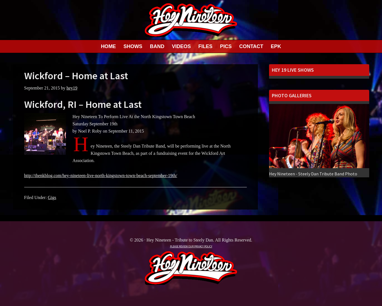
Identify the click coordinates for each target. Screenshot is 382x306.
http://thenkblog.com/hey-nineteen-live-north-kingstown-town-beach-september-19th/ (100, 175)
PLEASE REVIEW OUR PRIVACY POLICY (191, 246)
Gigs (52, 197)
